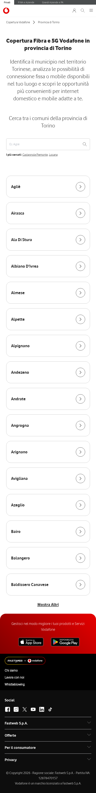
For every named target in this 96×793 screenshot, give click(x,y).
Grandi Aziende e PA (52, 2)
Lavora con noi (14, 677)
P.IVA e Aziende (26, 2)
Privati (7, 2)
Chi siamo (11, 670)
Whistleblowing (15, 684)
